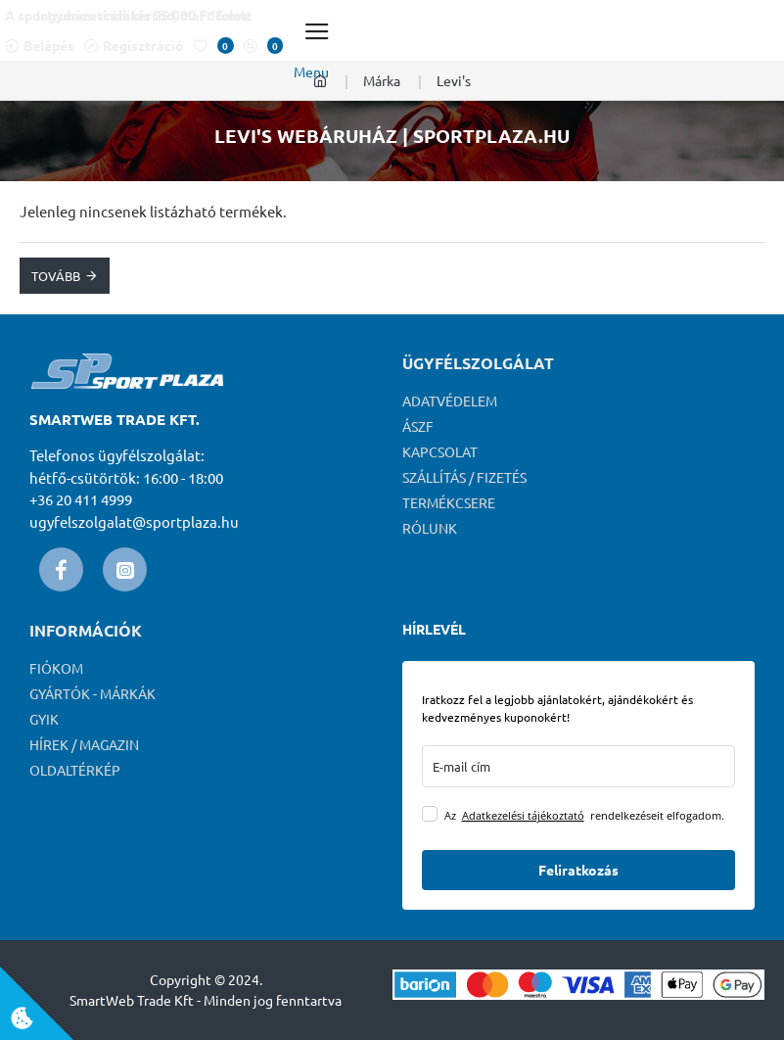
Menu (311, 71)
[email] (578, 766)
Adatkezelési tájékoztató (523, 815)
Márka (381, 80)
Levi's (454, 80)
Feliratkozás (578, 869)
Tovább (55, 275)
